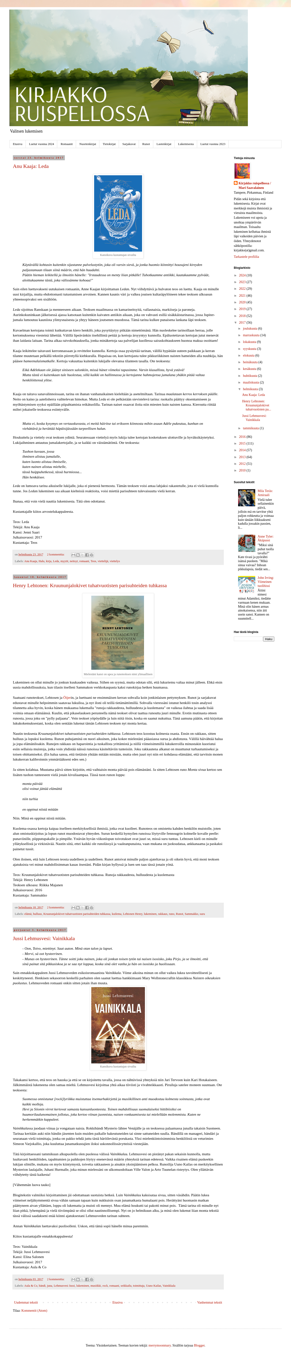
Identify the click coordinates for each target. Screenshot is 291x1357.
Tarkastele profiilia (246, 257)
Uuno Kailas (153, 1285)
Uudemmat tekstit (26, 1302)
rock (105, 1285)
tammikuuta (251, 428)
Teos (93, 561)
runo (171, 914)
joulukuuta (250, 328)
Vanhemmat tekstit (209, 1302)
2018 (243, 316)
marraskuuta (251, 335)
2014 (243, 450)
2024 (243, 275)
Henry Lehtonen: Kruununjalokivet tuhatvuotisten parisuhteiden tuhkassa (90, 585)
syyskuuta (250, 349)
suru (202, 914)
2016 (243, 437)
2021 (243, 295)
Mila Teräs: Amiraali (265, 493)
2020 (243, 302)
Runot (146, 144)
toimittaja (138, 1285)
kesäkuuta (250, 369)
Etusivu (17, 144)
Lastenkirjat (164, 144)
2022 (243, 288)
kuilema (117, 914)
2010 (243, 470)
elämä (27, 914)
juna (49, 1285)
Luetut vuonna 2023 (212, 144)
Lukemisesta (186, 144)
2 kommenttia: (56, 554)
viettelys (115, 561)
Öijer (67, 697)
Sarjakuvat (129, 144)
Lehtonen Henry (132, 914)
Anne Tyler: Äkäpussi (266, 538)
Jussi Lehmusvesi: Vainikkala (44, 938)
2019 (243, 309)
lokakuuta (250, 342)
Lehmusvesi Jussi (64, 1285)
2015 (243, 443)
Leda (56, 561)
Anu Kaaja (30, 561)
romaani (84, 561)
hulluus (37, 914)
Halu (41, 561)
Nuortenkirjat (87, 144)
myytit (64, 561)
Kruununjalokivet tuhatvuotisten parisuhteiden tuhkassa (76, 914)
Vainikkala (169, 1285)
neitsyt (74, 561)
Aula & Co (30, 1285)
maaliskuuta (251, 382)
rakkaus (162, 914)
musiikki (96, 1285)
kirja (48, 561)
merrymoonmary (159, 1345)
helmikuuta (251, 389)
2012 (243, 464)
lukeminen (150, 914)
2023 (243, 282)
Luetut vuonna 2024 (41, 144)
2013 (243, 457)
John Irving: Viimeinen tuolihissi (266, 582)
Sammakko (191, 914)
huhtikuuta (250, 376)
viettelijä (103, 561)
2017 (243, 322)
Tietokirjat (109, 144)
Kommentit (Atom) (34, 1310)
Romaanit (67, 144)
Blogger (199, 1345)
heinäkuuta (250, 362)
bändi (42, 1285)
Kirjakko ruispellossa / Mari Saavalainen (255, 185)
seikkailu (126, 1285)
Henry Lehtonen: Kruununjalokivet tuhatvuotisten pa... (256, 405)
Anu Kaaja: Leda (31, 166)
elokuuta (249, 355)
